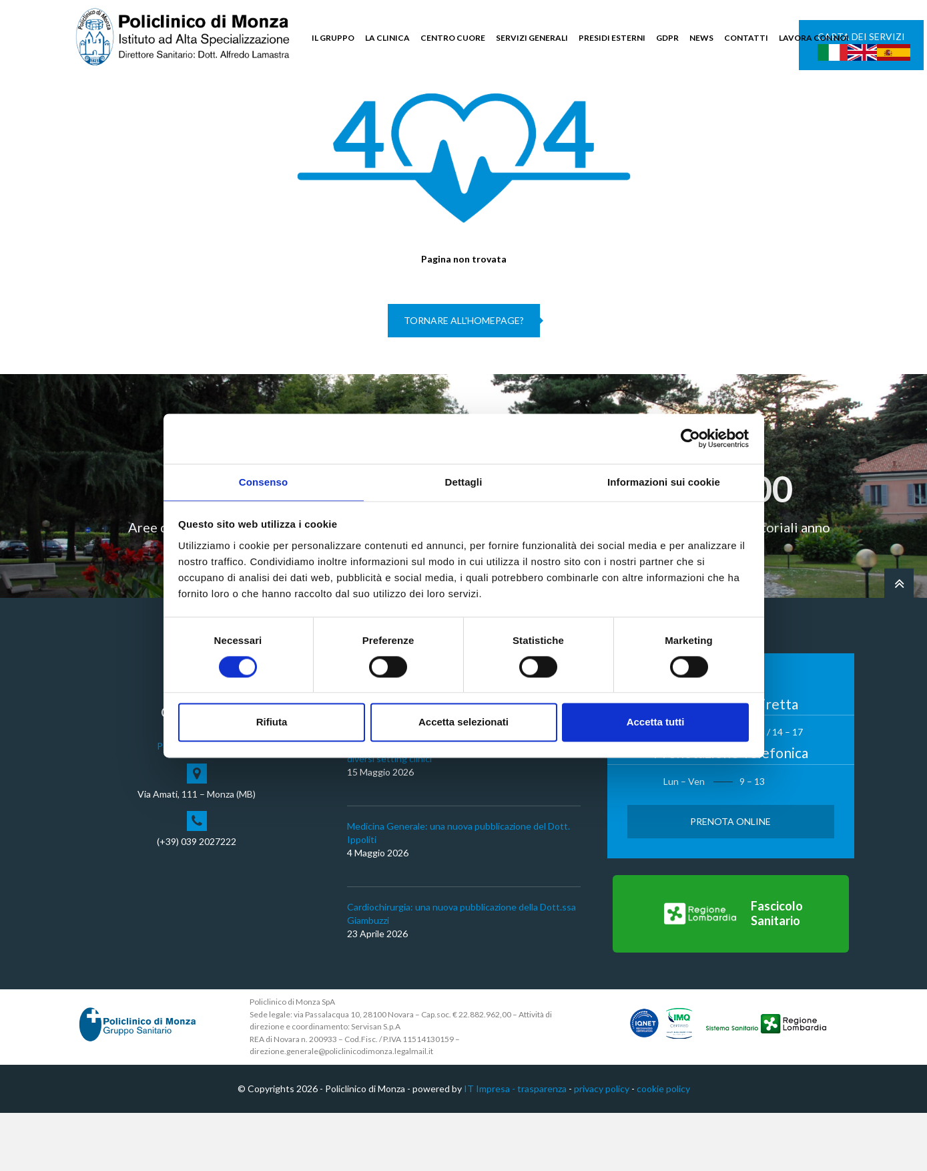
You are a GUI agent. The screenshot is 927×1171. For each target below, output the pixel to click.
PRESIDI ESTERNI (612, 38)
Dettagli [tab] (464, 481)
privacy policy (601, 1146)
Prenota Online (730, 879)
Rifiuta (272, 723)
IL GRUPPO (333, 38)
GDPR (667, 38)
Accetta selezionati (463, 723)
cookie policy (663, 1146)
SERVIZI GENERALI (532, 38)
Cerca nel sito (814, 101)
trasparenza (542, 1146)
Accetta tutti (656, 723)
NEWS (701, 38)
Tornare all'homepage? (464, 379)
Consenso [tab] (263, 481)
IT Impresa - (490, 1146)
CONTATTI (746, 38)
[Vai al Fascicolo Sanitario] (731, 972)
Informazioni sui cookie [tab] (663, 481)
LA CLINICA (387, 38)
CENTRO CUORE (452, 38)
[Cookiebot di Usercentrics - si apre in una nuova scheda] (690, 438)
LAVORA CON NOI (814, 38)
